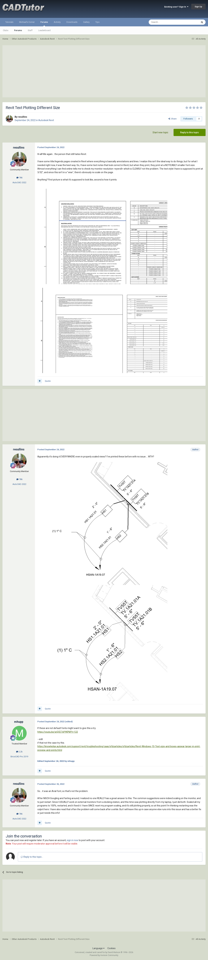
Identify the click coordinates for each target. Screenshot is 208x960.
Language (98, 948)
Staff (30, 30)
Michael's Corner (27, 22)
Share (172, 118)
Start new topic (160, 132)
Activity (57, 22)
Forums (44, 23)
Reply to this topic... (32, 857)
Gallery (86, 22)
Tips (97, 22)
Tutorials (9, 22)
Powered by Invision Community (104, 955)
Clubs (5, 30)
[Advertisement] (104, 71)
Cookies (111, 948)
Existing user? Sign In (176, 7)
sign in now (72, 840)
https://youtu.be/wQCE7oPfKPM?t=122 (57, 732)
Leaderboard (44, 30)
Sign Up (198, 6)
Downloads (71, 22)
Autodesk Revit (46, 120)
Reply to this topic (189, 132)
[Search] (166, 22)
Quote (48, 381)
